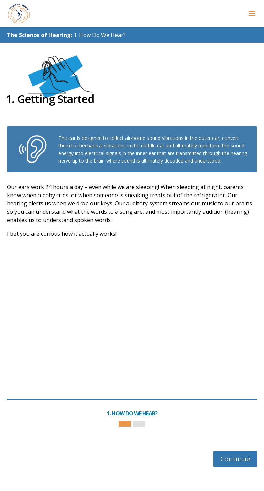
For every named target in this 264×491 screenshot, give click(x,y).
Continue (235, 459)
